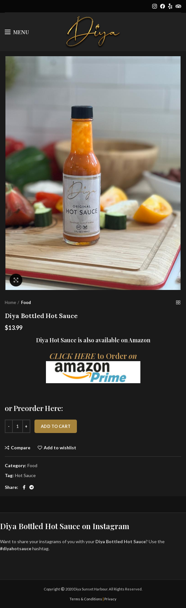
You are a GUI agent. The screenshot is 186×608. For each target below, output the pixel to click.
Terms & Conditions (86, 599)
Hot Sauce (25, 475)
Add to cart (56, 426)
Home (10, 302)
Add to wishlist (60, 447)
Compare (20, 447)
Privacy (110, 599)
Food (26, 302)
